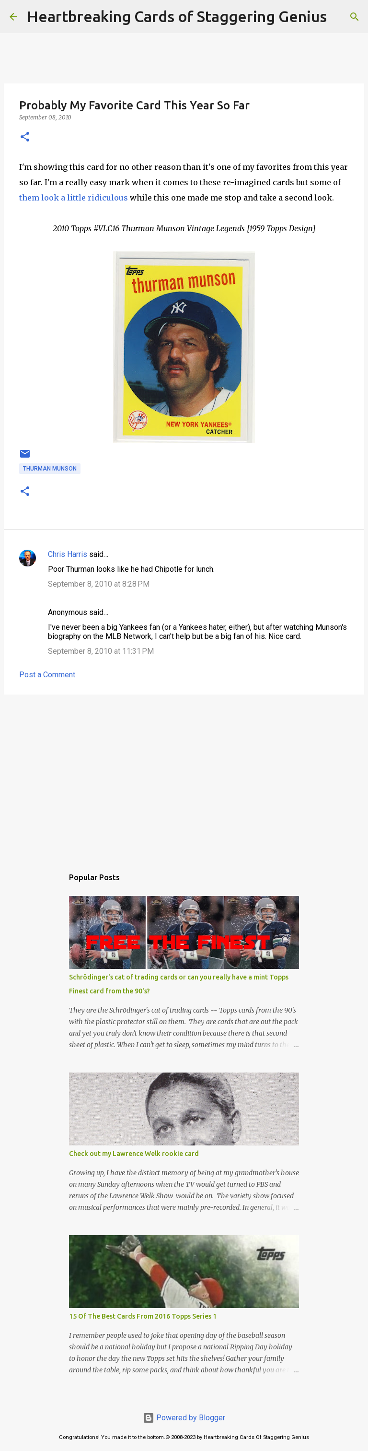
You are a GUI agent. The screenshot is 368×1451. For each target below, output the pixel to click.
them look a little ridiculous (73, 197)
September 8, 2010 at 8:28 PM (99, 584)
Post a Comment (47, 674)
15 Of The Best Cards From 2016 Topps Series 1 (143, 1316)
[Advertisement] (184, 776)
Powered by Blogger (184, 1417)
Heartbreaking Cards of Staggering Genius (177, 16)
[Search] (340, 16)
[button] (25, 137)
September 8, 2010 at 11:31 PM (101, 651)
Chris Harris (67, 554)
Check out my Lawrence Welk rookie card (134, 1153)
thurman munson (50, 468)
